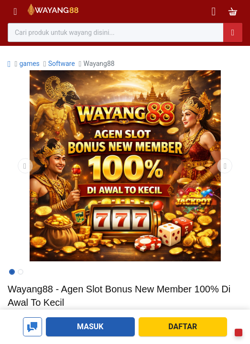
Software (61, 63)
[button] (25, 166)
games (29, 63)
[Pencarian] (232, 32)
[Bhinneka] (53, 12)
